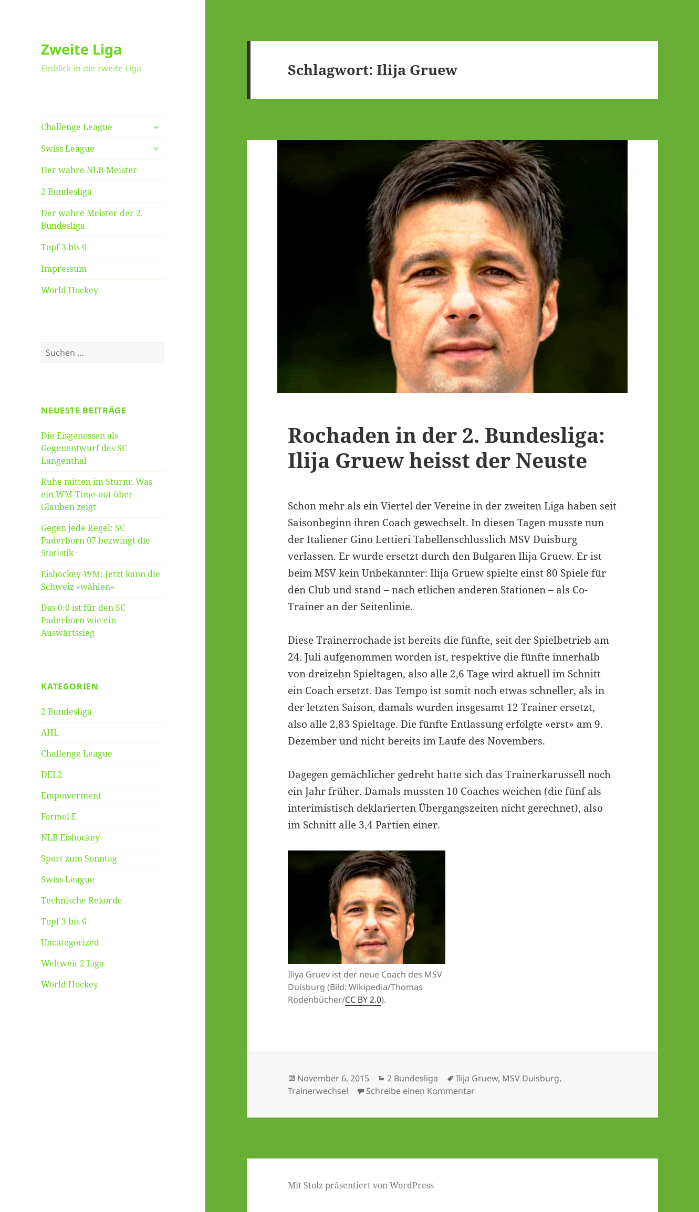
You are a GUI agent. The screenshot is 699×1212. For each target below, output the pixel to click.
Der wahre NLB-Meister (89, 170)
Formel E (59, 816)
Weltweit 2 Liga (72, 963)
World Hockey (69, 290)
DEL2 (51, 774)
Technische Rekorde (81, 900)
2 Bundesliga (66, 191)
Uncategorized (70, 942)
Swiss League (68, 148)
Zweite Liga (81, 49)
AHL (50, 732)
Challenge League (76, 127)
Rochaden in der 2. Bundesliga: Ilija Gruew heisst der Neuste (446, 447)
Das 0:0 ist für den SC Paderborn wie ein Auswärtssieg (83, 620)
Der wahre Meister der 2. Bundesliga (92, 219)
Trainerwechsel (318, 1091)
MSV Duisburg (530, 1078)
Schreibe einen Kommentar (420, 1091)
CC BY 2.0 (363, 999)
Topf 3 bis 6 (64, 247)
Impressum (64, 268)
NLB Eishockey (70, 837)
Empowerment (71, 795)
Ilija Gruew (477, 1078)
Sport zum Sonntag (79, 858)
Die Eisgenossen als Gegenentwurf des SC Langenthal (84, 448)
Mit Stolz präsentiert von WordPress (361, 1185)
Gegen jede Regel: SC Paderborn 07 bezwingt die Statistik (95, 540)
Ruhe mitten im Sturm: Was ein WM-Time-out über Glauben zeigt (96, 494)
